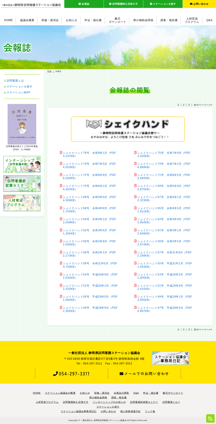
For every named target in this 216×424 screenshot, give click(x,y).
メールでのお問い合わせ (144, 373)
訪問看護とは (15, 80)
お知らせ (71, 20)
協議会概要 (27, 20)
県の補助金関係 (143, 20)
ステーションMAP (18, 92)
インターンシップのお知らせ (109, 402)
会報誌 (83, 4)
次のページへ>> (203, 104)
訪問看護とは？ (171, 402)
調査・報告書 (169, 20)
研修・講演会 (50, 20)
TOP (49, 71)
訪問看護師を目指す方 (123, 4)
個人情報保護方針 (130, 411)
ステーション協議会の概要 (60, 393)
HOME (8, 20)
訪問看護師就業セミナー (144, 402)
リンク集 (150, 411)
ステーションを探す (163, 4)
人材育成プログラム (192, 20)
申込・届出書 (93, 20)
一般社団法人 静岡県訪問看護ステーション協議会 (104, 420)
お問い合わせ (199, 4)
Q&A (209, 20)
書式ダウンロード (117, 20)
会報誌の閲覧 (121, 393)
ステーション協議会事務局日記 (79, 411)
